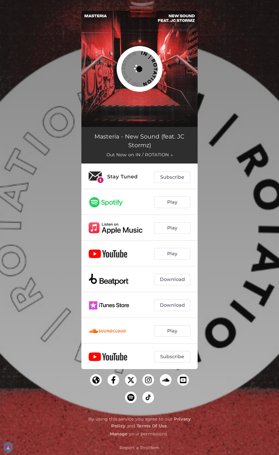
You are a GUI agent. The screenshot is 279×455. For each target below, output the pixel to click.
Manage (119, 434)
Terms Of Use (152, 426)
